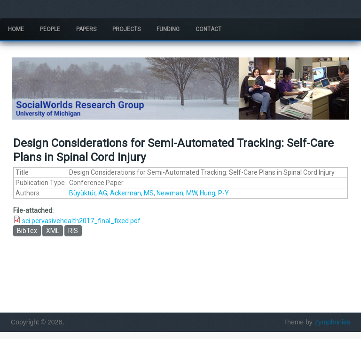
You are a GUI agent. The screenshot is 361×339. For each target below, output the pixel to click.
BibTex (27, 230)
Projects (126, 29)
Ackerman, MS (132, 193)
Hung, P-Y (214, 193)
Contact (208, 29)
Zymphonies (332, 322)
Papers (86, 29)
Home (16, 29)
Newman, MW (177, 193)
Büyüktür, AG (88, 193)
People (50, 29)
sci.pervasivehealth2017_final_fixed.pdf (81, 221)
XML (52, 230)
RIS (73, 230)
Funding (168, 29)
